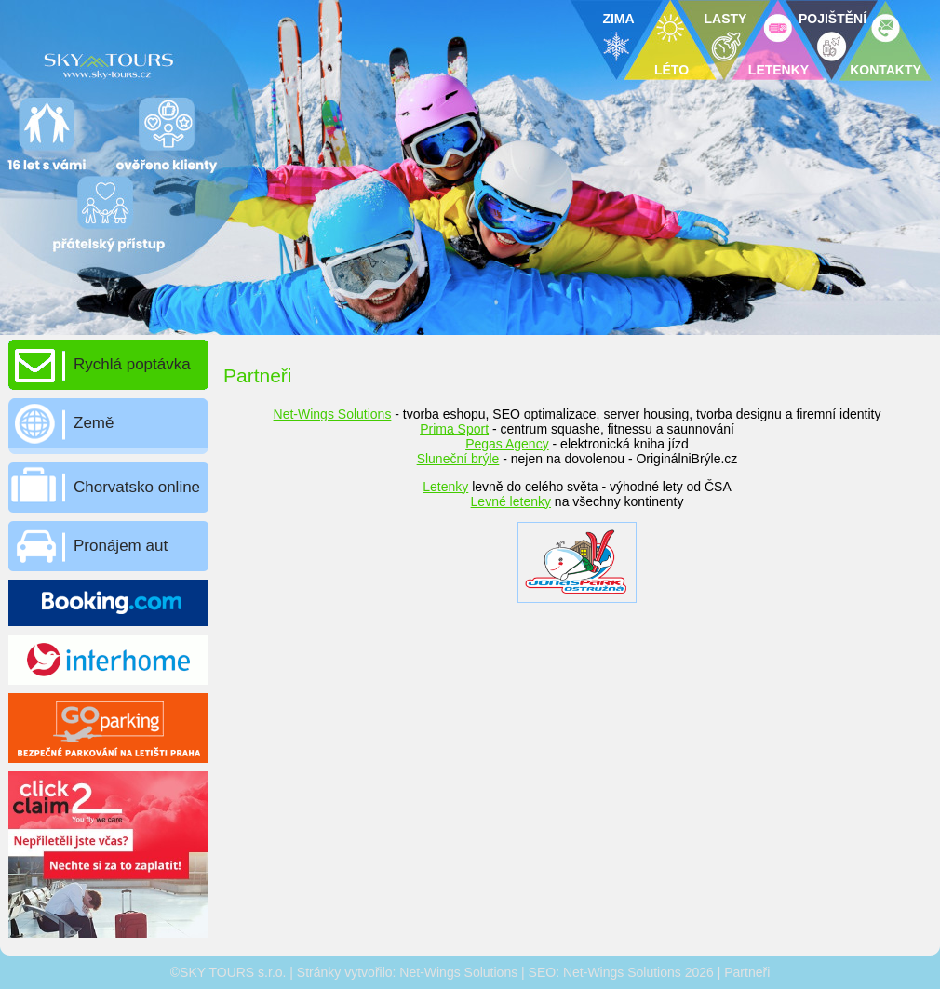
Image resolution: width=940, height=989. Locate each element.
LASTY (726, 18)
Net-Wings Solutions (333, 414)
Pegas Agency (507, 443)
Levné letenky (511, 501)
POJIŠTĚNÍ (832, 18)
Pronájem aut (121, 546)
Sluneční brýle (458, 458)
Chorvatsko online (137, 487)
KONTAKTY (885, 69)
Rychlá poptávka (132, 364)
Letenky (445, 486)
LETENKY (778, 69)
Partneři (747, 972)
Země (94, 423)
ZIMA (618, 18)
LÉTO (671, 69)
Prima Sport (454, 428)
